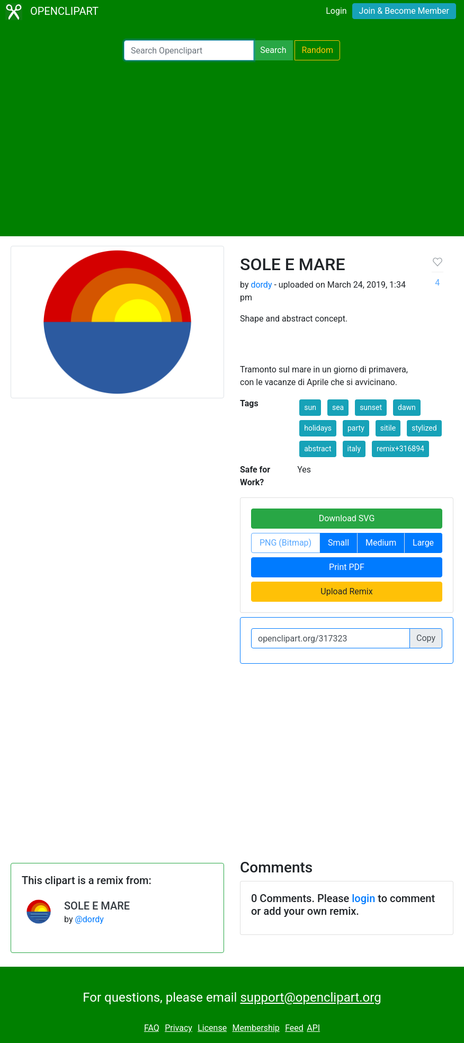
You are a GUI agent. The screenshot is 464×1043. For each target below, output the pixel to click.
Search (273, 50)
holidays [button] (318, 428)
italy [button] (354, 448)
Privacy (178, 1028)
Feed (294, 1028)
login (363, 898)
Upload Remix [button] (346, 591)
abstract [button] (317, 448)
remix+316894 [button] (400, 448)
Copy (425, 638)
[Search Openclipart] (189, 50)
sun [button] (310, 407)
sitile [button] (388, 428)
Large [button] (423, 543)
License (212, 1028)
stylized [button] (424, 428)
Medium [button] (380, 543)
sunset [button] (371, 407)
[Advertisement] (232, 148)
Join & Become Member (404, 11)
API (313, 1028)
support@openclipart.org (310, 997)
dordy (261, 285)
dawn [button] (407, 407)
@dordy (89, 919)
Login (336, 11)
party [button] (355, 428)
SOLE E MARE (97, 905)
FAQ (151, 1028)
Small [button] (338, 543)
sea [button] (338, 407)
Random (317, 50)
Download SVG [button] (347, 518)
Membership (255, 1028)
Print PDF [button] (346, 567)
